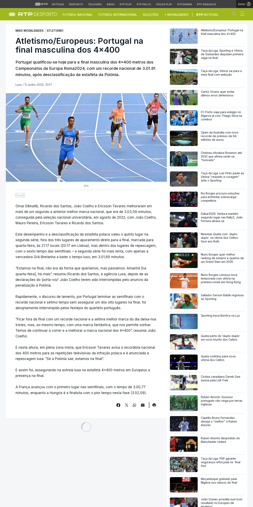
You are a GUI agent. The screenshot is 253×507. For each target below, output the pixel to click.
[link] (37, 14)
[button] (235, 15)
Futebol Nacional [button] (78, 15)
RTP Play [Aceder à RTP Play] (126, 4)
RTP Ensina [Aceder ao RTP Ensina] (184, 4)
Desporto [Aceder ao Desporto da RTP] (76, 4)
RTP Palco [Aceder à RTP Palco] (144, 4)
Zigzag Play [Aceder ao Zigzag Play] (164, 4)
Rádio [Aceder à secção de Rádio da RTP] (111, 4)
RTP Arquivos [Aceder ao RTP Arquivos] (206, 4)
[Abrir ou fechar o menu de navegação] (241, 14)
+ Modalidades (176, 15)
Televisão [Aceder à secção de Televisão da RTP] (95, 4)
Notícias (207, 15)
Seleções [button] (151, 15)
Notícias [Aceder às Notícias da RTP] (58, 4)
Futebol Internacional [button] (117, 15)
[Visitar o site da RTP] (41, 4)
